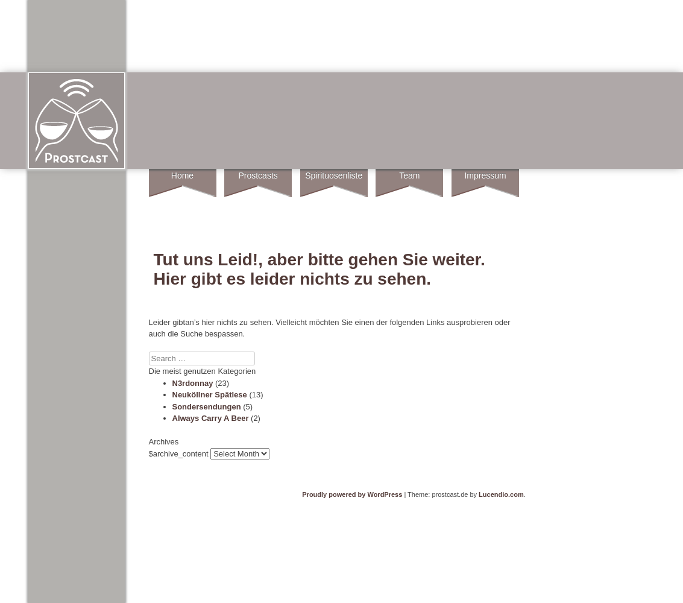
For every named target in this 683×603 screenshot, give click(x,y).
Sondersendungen (206, 406)
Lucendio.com (501, 494)
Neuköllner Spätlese (209, 394)
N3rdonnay (192, 383)
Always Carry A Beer (210, 418)
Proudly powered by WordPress (352, 494)
